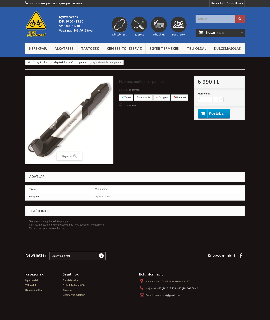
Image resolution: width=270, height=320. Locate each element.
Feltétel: (123, 89)
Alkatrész (64, 48)
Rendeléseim (70, 280)
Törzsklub (159, 34)
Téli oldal (196, 48)
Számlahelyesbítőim (74, 285)
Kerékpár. (38, 48)
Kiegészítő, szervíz (124, 48)
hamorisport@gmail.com (167, 295)
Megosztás (143, 97)
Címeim (67, 290)
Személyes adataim (74, 295)
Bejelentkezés (235, 3)
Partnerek (178, 34)
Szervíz (139, 34)
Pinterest (180, 97)
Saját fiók (71, 274)
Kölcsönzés (119, 34)
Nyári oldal (31, 280)
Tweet (126, 97)
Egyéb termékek (164, 48)
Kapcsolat (217, 3)
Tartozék (90, 48)
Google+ (162, 97)
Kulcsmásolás (227, 48)
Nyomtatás (131, 105)
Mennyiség (204, 93)
